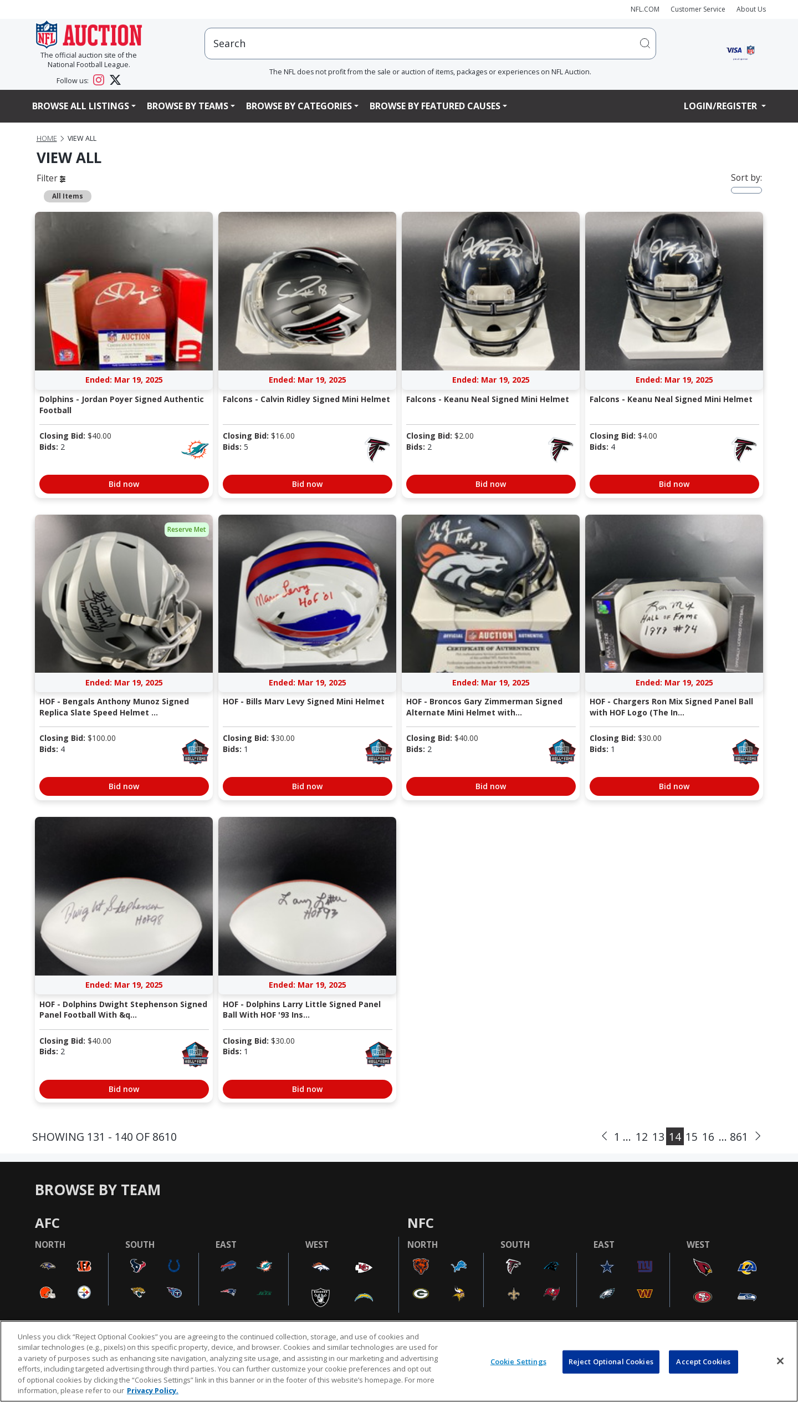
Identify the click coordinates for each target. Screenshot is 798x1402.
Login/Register (721, 106)
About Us (751, 9)
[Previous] (604, 1136)
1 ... (622, 1136)
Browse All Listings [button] (80, 106)
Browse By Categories (299, 106)
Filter (51, 178)
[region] (399, 1361)
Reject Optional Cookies (611, 1362)
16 (708, 1136)
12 (642, 1136)
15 (692, 1136)
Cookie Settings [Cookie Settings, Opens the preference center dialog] (518, 1362)
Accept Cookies (703, 1362)
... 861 (733, 1136)
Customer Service (698, 9)
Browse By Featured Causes (435, 106)
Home (47, 138)
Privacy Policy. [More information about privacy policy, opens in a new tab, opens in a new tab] (152, 1390)
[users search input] (430, 43)
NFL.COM (645, 9)
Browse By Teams (187, 106)
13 (658, 1136)
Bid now (124, 484)
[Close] (780, 1361)
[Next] (758, 1136)
